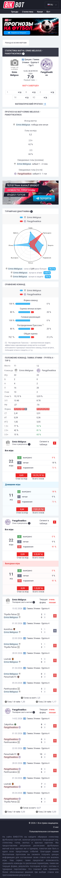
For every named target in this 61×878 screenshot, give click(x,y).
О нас (56, 827)
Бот (48, 12)
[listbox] (52, 5)
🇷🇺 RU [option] (50, 5)
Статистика (27, 12)
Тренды (14, 12)
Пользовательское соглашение (44, 831)
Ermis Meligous (30, 217)
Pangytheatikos (30, 221)
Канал (40, 12)
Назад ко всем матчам (16, 43)
